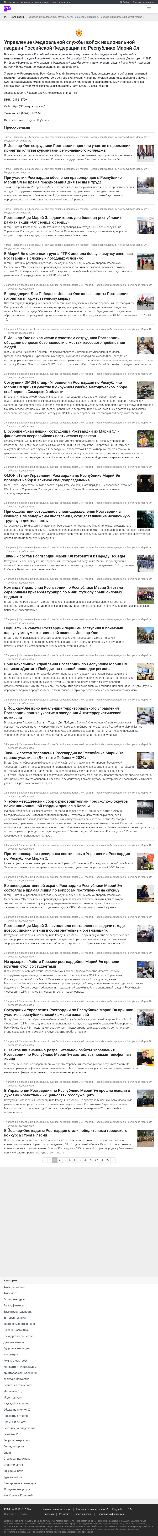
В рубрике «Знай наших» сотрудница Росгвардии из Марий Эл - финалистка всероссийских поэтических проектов (61, 433)
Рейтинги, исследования (19, 1428)
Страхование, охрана (16, 1458)
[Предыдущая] (45, 1160)
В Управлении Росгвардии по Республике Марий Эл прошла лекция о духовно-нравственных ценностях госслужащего (67, 1092)
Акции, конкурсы (14, 1299)
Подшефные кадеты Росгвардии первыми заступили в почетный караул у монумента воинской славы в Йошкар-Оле (63, 630)
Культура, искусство (16, 1379)
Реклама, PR (11, 1434)
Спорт (7, 1452)
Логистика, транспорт (17, 1385)
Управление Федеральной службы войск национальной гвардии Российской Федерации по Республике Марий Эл (80, 137)
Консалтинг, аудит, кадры (20, 1366)
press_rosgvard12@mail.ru (34, 120)
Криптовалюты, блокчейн (20, 1373)
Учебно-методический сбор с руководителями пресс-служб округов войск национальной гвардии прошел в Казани (66, 803)
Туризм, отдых (12, 1477)
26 (90, 1160)
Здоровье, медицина (16, 1348)
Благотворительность (17, 1311)
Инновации (10, 1354)
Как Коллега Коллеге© (18, 1495)
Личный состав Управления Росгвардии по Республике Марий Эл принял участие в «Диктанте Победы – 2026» (63, 755)
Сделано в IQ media (15, 1514)
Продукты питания (15, 1415)
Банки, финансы (13, 1305)
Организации (18, 17)
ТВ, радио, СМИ (13, 1471)
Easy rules (118, 1509)
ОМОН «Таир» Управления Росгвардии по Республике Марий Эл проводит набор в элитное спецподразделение (62, 477)
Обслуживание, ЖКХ (16, 1409)
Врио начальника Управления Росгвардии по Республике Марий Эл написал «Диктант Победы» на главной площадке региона (65, 666)
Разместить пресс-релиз (57, 1509)
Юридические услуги (16, 1489)
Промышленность (15, 1422)
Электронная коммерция (19, 1483)
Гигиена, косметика (16, 1330)
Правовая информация (110, 1514)
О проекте (48, 1514)
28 (102, 1160)
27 (96, 1160)
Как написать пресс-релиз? (92, 1509)
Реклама (64, 1514)
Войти (126, 2)
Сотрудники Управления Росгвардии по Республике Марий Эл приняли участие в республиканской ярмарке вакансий (68, 1012)
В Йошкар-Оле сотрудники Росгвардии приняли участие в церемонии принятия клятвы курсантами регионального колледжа (67, 147)
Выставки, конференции (19, 1323)
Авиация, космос (14, 1287)
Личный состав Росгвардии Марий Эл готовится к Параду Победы (64, 556)
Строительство (13, 1464)
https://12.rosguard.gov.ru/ (28, 106)
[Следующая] (113, 1160)
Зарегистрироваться (144, 2)
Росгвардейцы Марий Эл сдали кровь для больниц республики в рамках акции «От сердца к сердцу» (63, 219)
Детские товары (13, 1342)
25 (85, 1160)
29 (107, 1160)
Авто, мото (10, 1293)
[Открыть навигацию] (149, 8)
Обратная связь (83, 1514)
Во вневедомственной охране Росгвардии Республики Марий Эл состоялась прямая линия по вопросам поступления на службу (63, 887)
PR (5, 17)
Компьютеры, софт (15, 1360)
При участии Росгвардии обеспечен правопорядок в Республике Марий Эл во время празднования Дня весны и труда (63, 179)
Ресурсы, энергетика (16, 1440)
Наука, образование (16, 1403)
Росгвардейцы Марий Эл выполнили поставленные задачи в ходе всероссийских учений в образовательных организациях (64, 927)
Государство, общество (17, 140)
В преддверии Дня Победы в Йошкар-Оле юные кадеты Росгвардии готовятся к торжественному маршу (66, 295)
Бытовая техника (14, 1317)
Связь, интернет (13, 1446)
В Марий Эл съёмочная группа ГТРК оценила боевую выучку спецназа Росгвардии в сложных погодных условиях (68, 255)
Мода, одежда (12, 1397)
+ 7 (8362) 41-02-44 (29, 113)
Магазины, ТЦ (12, 1391)
